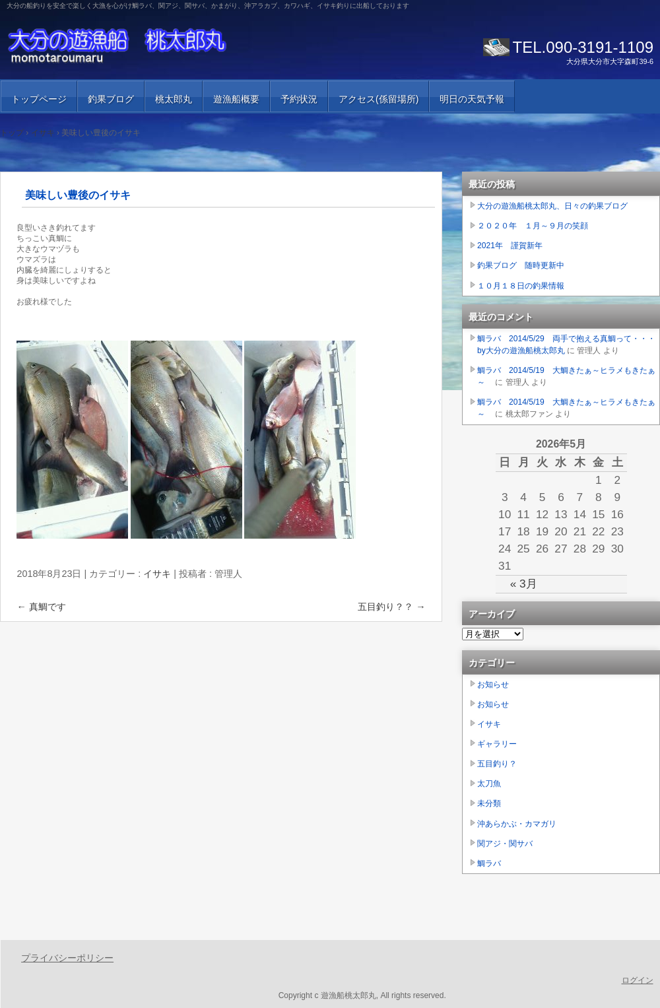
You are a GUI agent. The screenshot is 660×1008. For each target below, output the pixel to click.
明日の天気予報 (472, 99)
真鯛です (40, 606)
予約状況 (298, 99)
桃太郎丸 (173, 99)
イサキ (157, 573)
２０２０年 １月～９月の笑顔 (532, 225)
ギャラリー (497, 744)
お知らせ (493, 684)
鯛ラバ (489, 863)
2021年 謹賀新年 (510, 245)
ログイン (637, 980)
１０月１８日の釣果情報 (520, 285)
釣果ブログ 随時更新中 (520, 265)
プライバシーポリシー (67, 958)
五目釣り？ (497, 763)
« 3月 (523, 583)
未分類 (489, 803)
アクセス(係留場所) (378, 99)
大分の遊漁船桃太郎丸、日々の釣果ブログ (552, 206)
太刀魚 (489, 783)
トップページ (39, 99)
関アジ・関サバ (505, 843)
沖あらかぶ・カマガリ (516, 823)
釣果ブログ (111, 99)
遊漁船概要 (236, 99)
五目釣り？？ (391, 606)
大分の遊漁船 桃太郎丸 (158, 46)
